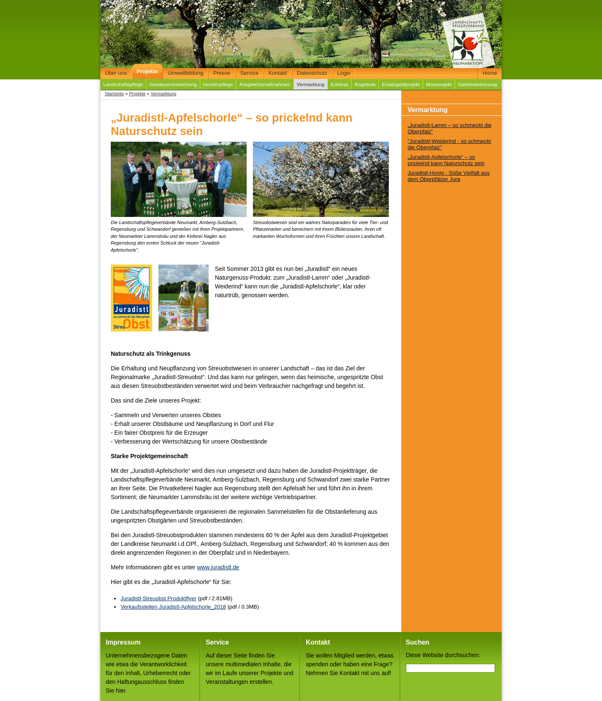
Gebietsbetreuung (477, 84)
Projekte (147, 71)
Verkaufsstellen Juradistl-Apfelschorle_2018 (173, 607)
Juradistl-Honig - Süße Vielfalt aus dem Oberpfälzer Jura (449, 176)
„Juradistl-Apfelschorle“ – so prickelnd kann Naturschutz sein (446, 160)
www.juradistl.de (218, 567)
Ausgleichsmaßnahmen (264, 84)
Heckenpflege (218, 84)
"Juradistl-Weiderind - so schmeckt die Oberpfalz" (449, 144)
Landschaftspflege (123, 84)
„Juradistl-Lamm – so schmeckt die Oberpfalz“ (450, 128)
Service (249, 73)
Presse (221, 73)
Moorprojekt (439, 84)
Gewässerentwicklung (173, 84)
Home (489, 73)
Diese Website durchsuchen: (443, 655)
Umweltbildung (185, 73)
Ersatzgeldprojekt (400, 84)
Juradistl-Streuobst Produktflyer (158, 598)
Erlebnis (339, 84)
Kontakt (277, 73)
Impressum (123, 642)
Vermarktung (310, 84)
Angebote (365, 84)
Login (344, 73)
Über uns (116, 73)
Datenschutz (312, 73)
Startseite (114, 93)
